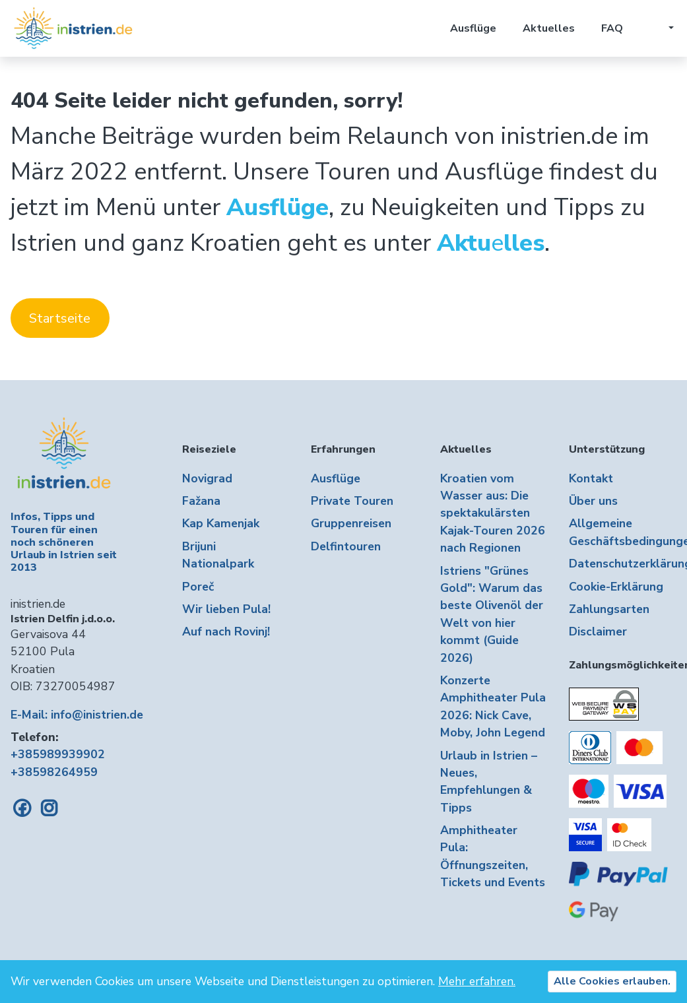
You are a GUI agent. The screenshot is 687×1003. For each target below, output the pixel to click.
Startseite (59, 318)
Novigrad (207, 478)
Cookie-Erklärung (616, 587)
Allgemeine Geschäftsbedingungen (622, 531)
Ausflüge (473, 28)
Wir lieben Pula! (226, 609)
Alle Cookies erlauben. (612, 981)
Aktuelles (549, 28)
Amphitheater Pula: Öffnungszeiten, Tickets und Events (492, 856)
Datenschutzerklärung (622, 563)
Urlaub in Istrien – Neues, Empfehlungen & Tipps (488, 782)
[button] (661, 28)
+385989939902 (58, 754)
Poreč (198, 587)
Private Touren (352, 501)
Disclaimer (598, 631)
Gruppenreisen (351, 523)
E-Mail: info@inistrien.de (77, 715)
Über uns (593, 501)
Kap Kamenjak (220, 523)
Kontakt (591, 478)
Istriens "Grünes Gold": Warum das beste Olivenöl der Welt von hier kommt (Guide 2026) (491, 614)
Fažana (201, 501)
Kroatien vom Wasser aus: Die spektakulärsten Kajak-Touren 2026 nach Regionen (492, 513)
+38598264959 (54, 772)
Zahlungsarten (609, 609)
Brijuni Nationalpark (218, 554)
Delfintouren (346, 546)
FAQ (612, 28)
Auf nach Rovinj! (226, 631)
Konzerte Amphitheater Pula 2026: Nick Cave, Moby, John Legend (493, 706)
